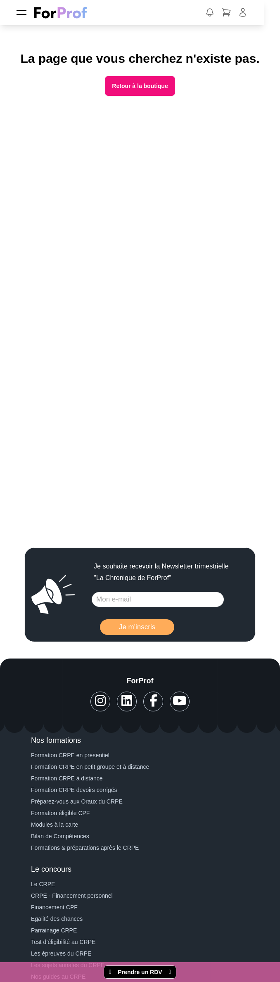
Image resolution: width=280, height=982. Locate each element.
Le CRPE (43, 884)
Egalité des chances (57, 918)
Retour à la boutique (140, 86)
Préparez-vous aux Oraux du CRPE (77, 801)
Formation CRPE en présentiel (70, 755)
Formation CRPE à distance (67, 778)
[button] (210, 12)
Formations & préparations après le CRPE (85, 847)
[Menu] (21, 12)
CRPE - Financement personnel (72, 895)
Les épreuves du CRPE (61, 953)
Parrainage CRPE (54, 930)
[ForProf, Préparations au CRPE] (64, 12)
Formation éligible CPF (60, 813)
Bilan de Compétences (60, 836)
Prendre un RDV (140, 972)
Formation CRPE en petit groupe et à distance (90, 766)
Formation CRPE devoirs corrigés (74, 790)
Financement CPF (54, 907)
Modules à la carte (54, 824)
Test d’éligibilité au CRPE (63, 942)
